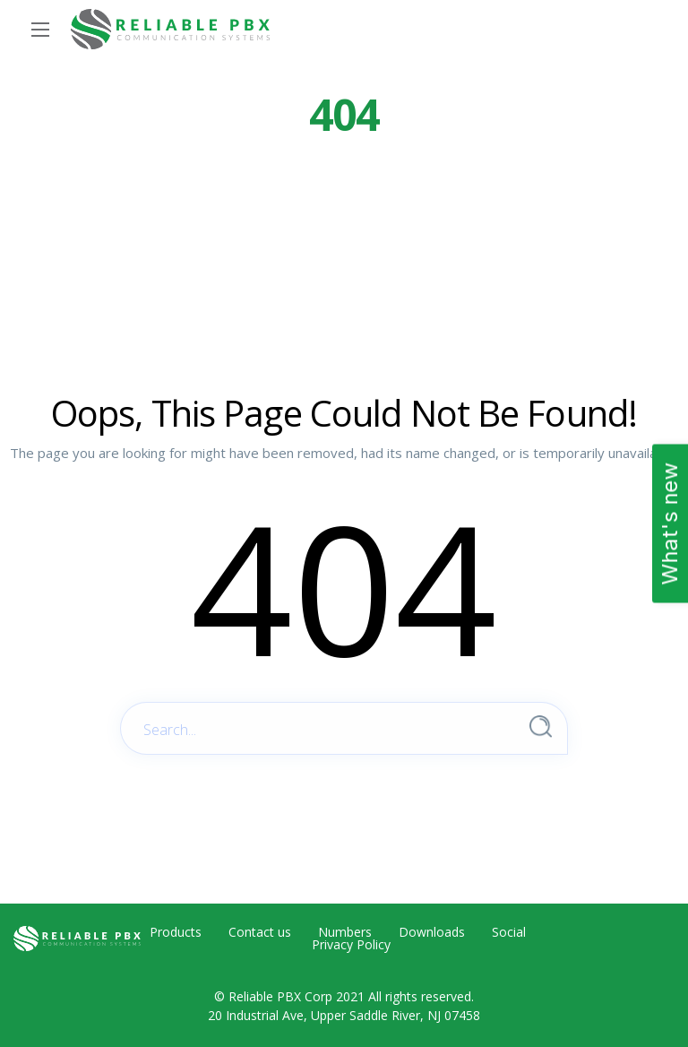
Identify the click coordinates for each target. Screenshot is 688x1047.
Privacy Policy (351, 945)
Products (176, 932)
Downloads (432, 932)
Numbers (345, 932)
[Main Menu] (40, 29)
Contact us (259, 932)
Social (509, 932)
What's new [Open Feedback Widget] (670, 524)
